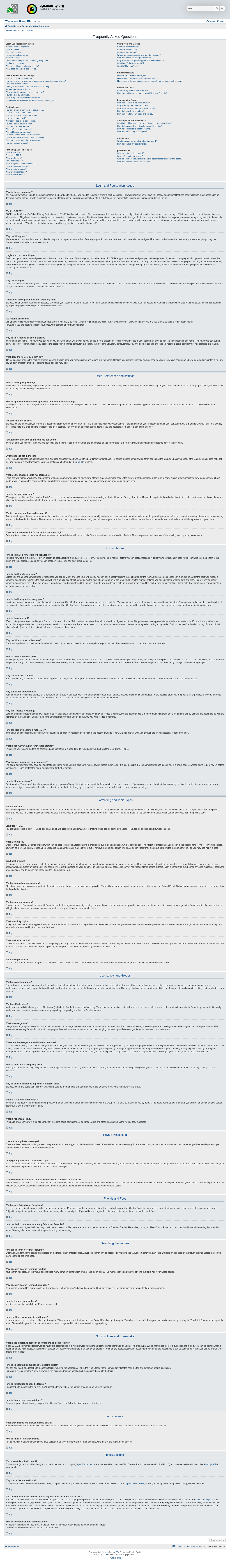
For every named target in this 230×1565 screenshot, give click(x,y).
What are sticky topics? (16, 169)
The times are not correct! (17, 84)
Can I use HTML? (13, 155)
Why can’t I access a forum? (18, 126)
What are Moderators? (127, 49)
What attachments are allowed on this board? (137, 141)
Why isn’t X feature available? (130, 156)
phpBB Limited (86, 1464)
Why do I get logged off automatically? (22, 66)
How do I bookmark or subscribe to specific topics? (139, 126)
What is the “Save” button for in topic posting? (26, 137)
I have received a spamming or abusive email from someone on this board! (150, 81)
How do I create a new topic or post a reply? (25, 110)
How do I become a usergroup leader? (134, 58)
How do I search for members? (130, 111)
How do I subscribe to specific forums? (134, 129)
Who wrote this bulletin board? (130, 153)
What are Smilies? (14, 158)
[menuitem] (22, 21)
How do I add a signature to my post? (22, 115)
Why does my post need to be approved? (24, 140)
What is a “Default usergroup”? (130, 63)
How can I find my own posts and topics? (135, 114)
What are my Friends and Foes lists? (133, 90)
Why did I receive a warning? (18, 132)
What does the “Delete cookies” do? (21, 69)
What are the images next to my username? (25, 92)
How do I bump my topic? (17, 143)
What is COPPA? (13, 49)
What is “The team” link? (128, 66)
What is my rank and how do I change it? (23, 97)
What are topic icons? (15, 174)
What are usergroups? (127, 52)
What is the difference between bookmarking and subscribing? (144, 123)
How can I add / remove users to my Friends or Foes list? (142, 93)
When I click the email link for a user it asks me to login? (30, 100)
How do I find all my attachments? (132, 144)
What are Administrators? (128, 47)
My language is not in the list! (18, 89)
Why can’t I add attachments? (19, 129)
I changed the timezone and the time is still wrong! (27, 86)
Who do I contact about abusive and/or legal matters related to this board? (149, 159)
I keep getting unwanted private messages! (136, 78)
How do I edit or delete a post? (19, 113)
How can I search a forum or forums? (133, 103)
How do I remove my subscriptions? (132, 132)
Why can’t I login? (13, 58)
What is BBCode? (13, 152)
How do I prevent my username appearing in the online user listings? (36, 81)
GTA (117, 1552)
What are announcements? (17, 166)
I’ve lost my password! (15, 63)
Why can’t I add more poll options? (21, 121)
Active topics (27, 30)
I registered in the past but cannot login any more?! (28, 60)
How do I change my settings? (19, 78)
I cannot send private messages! (131, 75)
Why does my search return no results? (134, 105)
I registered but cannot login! (18, 55)
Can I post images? (14, 161)
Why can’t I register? (15, 52)
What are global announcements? (20, 164)
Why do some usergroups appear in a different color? (140, 60)
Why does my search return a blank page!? (136, 108)
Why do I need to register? (17, 47)
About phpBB (210, 1464)
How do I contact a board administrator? (134, 162)
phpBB (79, 462)
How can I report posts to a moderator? (23, 135)
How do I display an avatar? (18, 95)
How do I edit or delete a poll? (19, 124)
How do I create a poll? (16, 118)
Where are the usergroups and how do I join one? (139, 55)
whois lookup (203, 1499)
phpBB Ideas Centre (134, 1483)
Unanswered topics (12, 30)
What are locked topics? (16, 172)
